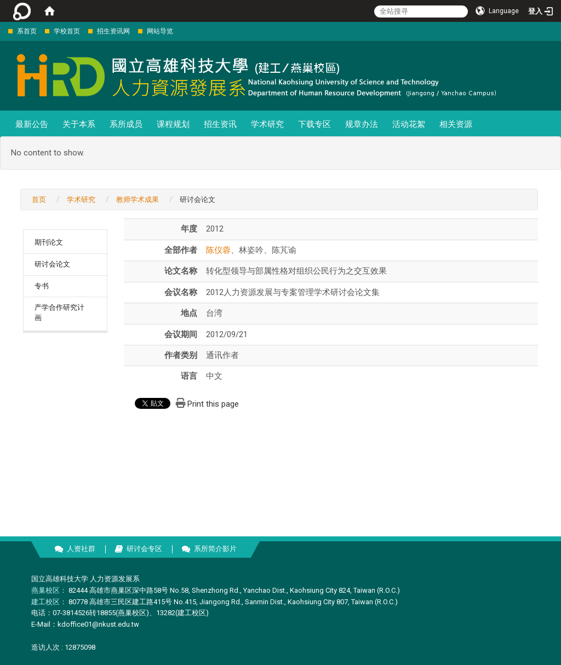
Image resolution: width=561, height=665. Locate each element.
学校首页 (67, 31)
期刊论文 (49, 242)
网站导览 (160, 31)
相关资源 (455, 124)
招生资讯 (220, 124)
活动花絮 (408, 124)
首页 (39, 199)
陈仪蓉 (218, 250)
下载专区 (314, 124)
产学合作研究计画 (59, 312)
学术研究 (267, 124)
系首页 (27, 31)
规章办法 (361, 124)
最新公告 (31, 124)
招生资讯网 (113, 31)
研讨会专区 (144, 548)
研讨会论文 (52, 264)
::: (2, 31)
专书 (42, 286)
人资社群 (81, 548)
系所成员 (126, 124)
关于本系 (78, 124)
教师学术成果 (137, 199)
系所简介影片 (215, 548)
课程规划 (173, 124)
